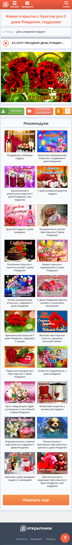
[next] (67, 77)
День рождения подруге (30, 31)
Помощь (50, 539)
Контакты (22, 539)
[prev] (4, 77)
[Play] (6, 43)
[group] (36, 43)
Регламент (37, 539)
